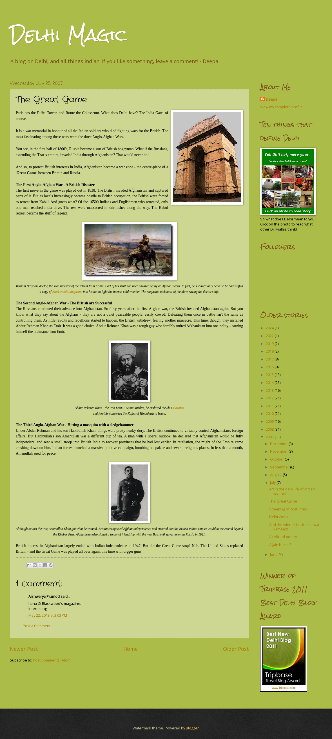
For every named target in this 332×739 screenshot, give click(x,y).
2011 (270, 405)
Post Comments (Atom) (52, 660)
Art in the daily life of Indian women (292, 491)
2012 (270, 398)
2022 (270, 335)
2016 (270, 367)
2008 (270, 429)
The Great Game (283, 501)
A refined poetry (283, 536)
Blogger (192, 728)
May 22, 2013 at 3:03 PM (47, 615)
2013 (270, 390)
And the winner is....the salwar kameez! (294, 526)
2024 (270, 327)
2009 (270, 421)
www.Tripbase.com (283, 687)
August (276, 474)
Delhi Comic (279, 516)
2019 (270, 343)
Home (130, 648)
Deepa (271, 99)
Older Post (236, 648)
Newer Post (24, 648)
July (273, 482)
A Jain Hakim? (280, 544)
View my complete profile (281, 106)
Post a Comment (36, 625)
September (280, 467)
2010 (270, 413)
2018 (270, 351)
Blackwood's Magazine (67, 291)
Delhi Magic (69, 35)
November (279, 451)
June (274, 554)
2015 (270, 374)
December (279, 443)
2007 (270, 436)
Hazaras (178, 408)
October (277, 459)
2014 (270, 382)
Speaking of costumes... (289, 509)
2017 (270, 359)
